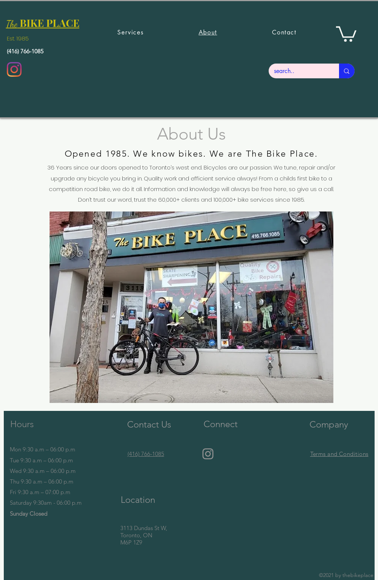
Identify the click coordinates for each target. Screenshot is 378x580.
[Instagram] (14, 69)
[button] (346, 33)
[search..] (299, 71)
